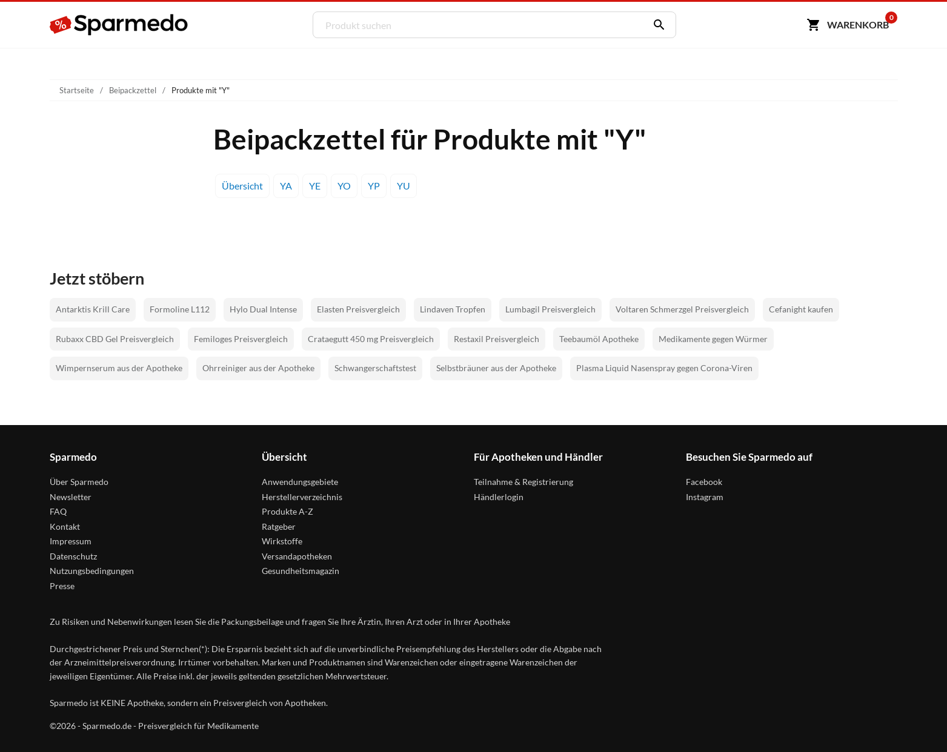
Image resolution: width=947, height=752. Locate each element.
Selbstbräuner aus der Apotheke (496, 368)
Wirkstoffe (282, 541)
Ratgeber (279, 526)
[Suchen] (656, 25)
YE (315, 185)
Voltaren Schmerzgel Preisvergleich (682, 309)
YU (403, 185)
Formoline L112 (180, 309)
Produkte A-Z (287, 511)
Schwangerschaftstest (375, 368)
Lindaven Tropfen (452, 309)
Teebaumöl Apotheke (599, 339)
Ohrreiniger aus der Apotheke (258, 368)
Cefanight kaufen (801, 309)
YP (374, 185)
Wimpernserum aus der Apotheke (119, 368)
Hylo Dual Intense (263, 309)
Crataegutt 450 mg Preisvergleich (371, 339)
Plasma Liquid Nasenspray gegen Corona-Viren (664, 368)
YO (344, 185)
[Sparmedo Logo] (119, 25)
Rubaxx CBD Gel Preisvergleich (115, 339)
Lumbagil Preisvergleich (550, 309)
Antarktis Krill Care (93, 309)
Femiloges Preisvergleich (241, 339)
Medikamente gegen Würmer (713, 339)
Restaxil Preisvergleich (496, 339)
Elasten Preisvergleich (358, 309)
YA (286, 185)
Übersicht (242, 185)
